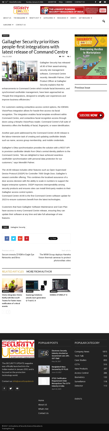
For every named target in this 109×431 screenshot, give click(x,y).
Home (41, 400)
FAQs (61, 2)
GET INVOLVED (85, 18)
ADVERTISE (52, 2)
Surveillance (80, 381)
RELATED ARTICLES (13, 271)
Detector (79, 385)
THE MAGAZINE (20, 18)
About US (7, 18)
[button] (103, 21)
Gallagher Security (18, 227)
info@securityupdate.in (23, 381)
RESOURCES (62, 18)
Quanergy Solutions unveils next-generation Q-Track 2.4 (36, 298)
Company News (82, 351)
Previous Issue (82, 87)
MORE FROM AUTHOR (39, 271)
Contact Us (21, 25)
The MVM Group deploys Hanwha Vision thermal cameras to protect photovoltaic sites (54, 257)
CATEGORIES (49, 18)
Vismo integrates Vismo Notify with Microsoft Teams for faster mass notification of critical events (12, 300)
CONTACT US (80, 2)
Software (6, 36)
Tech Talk (79, 355)
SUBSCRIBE (8, 25)
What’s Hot (43, 409)
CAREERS (68, 2)
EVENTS (73, 18)
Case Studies (80, 360)
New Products (81, 368)
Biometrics (80, 377)
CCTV (77, 364)
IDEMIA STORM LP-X (58, 295)
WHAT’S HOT (35, 18)
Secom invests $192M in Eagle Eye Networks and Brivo (18, 256)
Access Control (81, 373)
